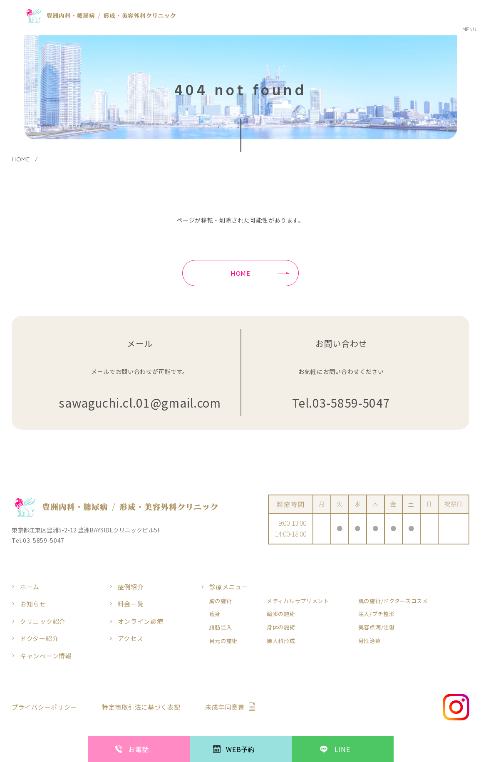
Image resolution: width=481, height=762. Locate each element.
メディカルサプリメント (298, 601)
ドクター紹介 (39, 638)
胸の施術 (220, 601)
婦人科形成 (281, 641)
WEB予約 (240, 749)
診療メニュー (228, 586)
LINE (342, 749)
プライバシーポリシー (44, 707)
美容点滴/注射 (376, 627)
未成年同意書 (224, 707)
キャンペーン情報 (46, 655)
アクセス (131, 638)
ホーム (30, 586)
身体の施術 (281, 627)
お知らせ (33, 603)
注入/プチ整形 (376, 614)
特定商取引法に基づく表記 (141, 707)
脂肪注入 (220, 627)
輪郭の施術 (281, 614)
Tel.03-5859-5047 (341, 403)
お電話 (138, 749)
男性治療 (369, 641)
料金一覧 (131, 603)
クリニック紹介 (43, 621)
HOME (240, 273)
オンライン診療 (141, 621)
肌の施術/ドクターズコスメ (393, 601)
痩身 (215, 614)
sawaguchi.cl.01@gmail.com (140, 403)
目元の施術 (223, 641)
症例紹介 (131, 586)
